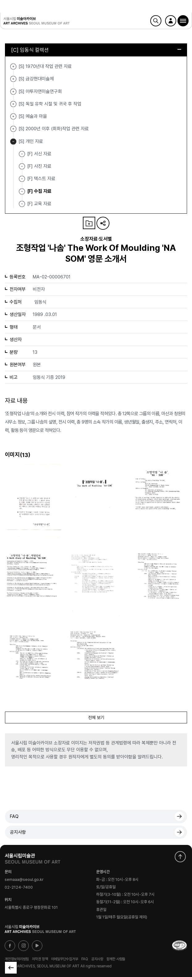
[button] (183, 20)
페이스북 (10, 946)
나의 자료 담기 (89, 223)
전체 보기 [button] (96, 717)
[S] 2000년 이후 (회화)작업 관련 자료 (13, 129)
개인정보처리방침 (17, 959)
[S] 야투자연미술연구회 (13, 92)
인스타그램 (23, 946)
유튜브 (37, 946)
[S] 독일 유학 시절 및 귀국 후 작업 (13, 104)
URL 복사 (102, 223)
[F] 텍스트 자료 (41, 178)
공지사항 (18, 832)
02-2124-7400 (19, 887)
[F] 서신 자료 (39, 154)
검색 (155, 20)
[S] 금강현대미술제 (13, 79)
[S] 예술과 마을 (13, 116)
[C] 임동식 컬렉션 (96, 50)
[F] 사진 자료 (39, 166)
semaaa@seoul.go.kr (24, 879)
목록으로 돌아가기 (11, 968)
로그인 (170, 20)
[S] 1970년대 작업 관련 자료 (13, 66)
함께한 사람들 (115, 959)
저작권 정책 (40, 959)
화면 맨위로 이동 (180, 856)
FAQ (14, 816)
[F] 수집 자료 (39, 191)
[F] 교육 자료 (39, 204)
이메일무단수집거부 (64, 959)
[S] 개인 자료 (13, 141)
